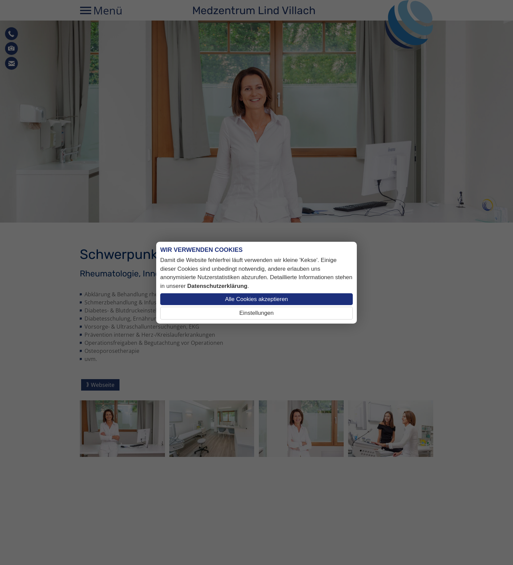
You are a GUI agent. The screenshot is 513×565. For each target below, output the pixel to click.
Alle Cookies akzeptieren (256, 299)
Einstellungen (256, 313)
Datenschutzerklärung (217, 286)
